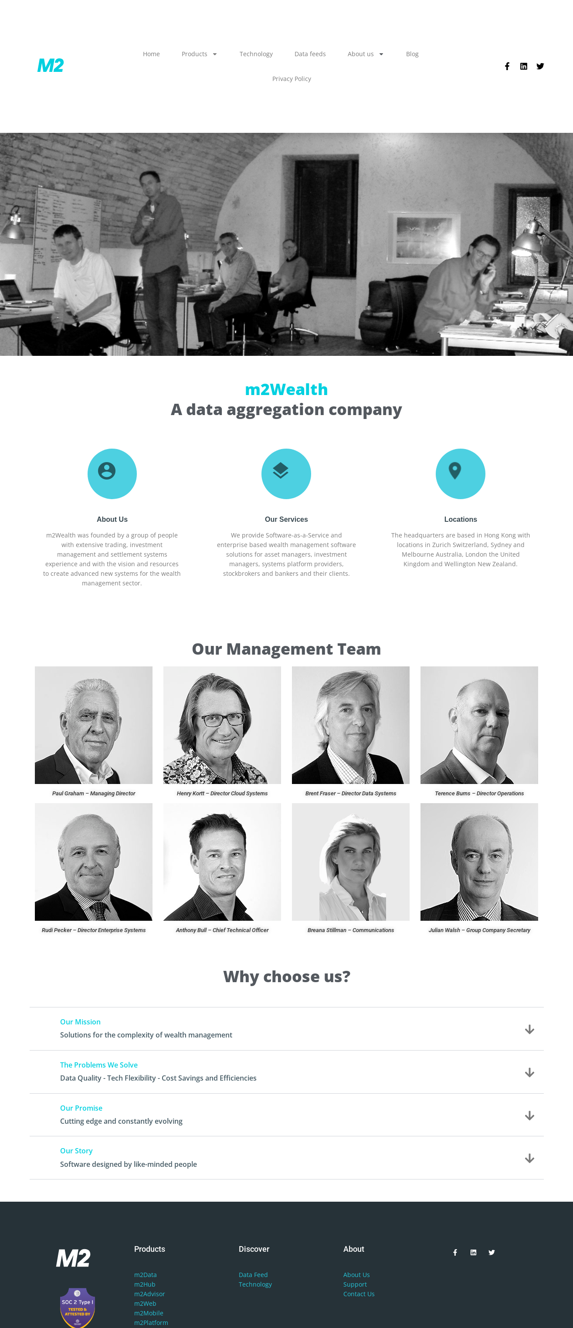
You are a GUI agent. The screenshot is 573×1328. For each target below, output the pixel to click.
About (352, 1275)
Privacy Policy (291, 78)
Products (200, 54)
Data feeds (310, 54)
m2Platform (151, 1322)
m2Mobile (148, 1313)
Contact (354, 1294)
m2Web (145, 1303)
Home (151, 54)
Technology (256, 54)
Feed (261, 1275)
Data (245, 1275)
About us (366, 54)
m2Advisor (149, 1294)
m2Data (145, 1275)
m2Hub (145, 1284)
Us (366, 1275)
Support (355, 1284)
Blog (412, 54)
